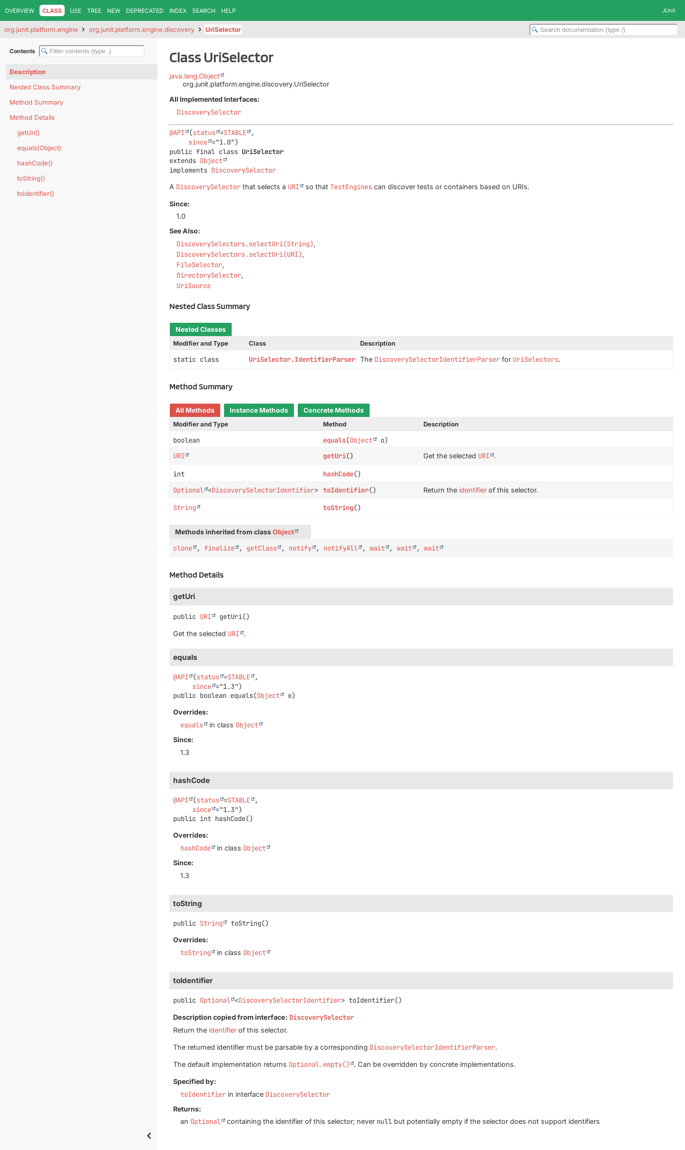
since (197, 142)
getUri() (28, 132)
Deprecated (145, 10)
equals (334, 440)
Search (203, 10)
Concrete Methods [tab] (333, 410)
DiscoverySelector (208, 112)
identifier (473, 490)
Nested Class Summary (45, 87)
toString (338, 507)
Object (211, 160)
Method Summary (37, 102)
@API (177, 132)
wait (377, 548)
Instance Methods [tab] (259, 410)
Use (75, 10)
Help (228, 10)
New (113, 10)
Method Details (32, 117)
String (184, 507)
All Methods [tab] (195, 410)
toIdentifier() (35, 193)
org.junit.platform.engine (41, 29)
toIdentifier (346, 490)
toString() (31, 178)
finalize (219, 548)
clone (182, 548)
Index (177, 10)
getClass (261, 548)
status (204, 132)
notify (300, 548)
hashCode (338, 474)
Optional (188, 490)
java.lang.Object (194, 76)
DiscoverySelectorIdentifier (263, 490)
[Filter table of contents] (92, 51)
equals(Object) (39, 148)
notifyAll (340, 548)
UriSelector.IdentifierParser (302, 359)
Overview (19, 10)
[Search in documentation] (603, 30)
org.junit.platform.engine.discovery (142, 29)
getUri (334, 456)
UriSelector (223, 29)
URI (179, 456)
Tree (94, 10)
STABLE (235, 132)
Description (28, 72)
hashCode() (35, 163)
